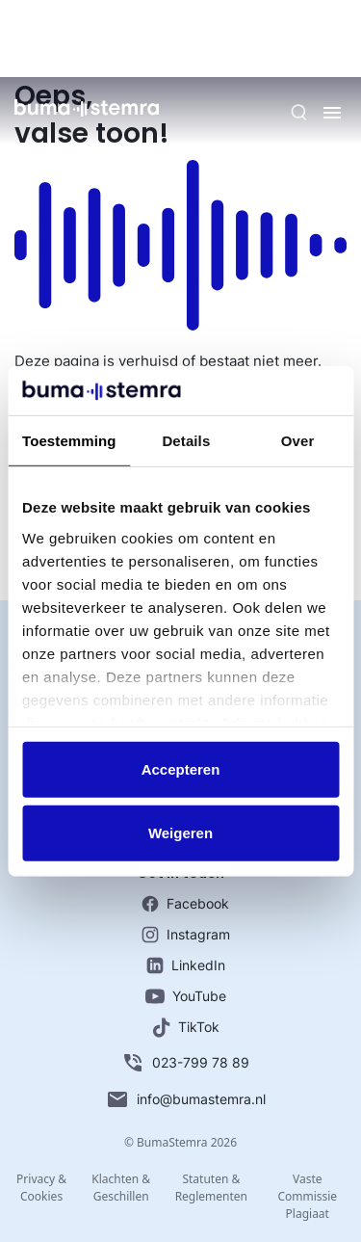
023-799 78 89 (185, 1062)
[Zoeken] (299, 112)
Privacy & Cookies (41, 1187)
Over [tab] (298, 441)
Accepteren (181, 769)
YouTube (185, 996)
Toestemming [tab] (69, 441)
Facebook (185, 903)
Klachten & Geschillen (120, 1187)
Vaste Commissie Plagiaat (307, 1196)
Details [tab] (186, 441)
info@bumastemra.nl (186, 1099)
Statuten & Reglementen (211, 1187)
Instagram (186, 934)
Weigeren (180, 833)
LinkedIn (185, 965)
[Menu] (332, 112)
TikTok (185, 1027)
